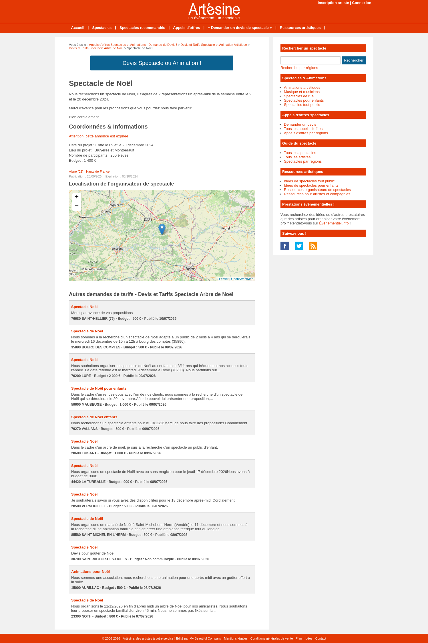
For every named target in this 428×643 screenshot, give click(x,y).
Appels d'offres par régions (306, 133)
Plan (299, 638)
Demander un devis (300, 124)
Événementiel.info (334, 223)
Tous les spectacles (300, 153)
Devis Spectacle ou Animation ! (161, 63)
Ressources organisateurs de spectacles (317, 190)
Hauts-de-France (98, 171)
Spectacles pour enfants (304, 100)
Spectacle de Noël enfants (94, 417)
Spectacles (102, 27)
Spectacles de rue (299, 96)
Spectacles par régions (303, 161)
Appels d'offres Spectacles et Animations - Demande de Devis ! (133, 44)
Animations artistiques (302, 87)
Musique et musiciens (302, 92)
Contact (320, 638)
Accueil (77, 27)
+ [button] (77, 197)
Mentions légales (236, 638)
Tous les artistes (297, 157)
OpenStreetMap (242, 279)
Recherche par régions (299, 68)
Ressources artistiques (300, 27)
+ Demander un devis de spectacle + (240, 27)
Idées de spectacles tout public (309, 181)
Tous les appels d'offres (303, 129)
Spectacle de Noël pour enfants (99, 388)
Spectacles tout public (302, 104)
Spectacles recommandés (142, 27)
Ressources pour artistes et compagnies (317, 194)
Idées (308, 638)
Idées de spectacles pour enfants (311, 185)
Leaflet (223, 279)
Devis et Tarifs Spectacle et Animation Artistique (214, 44)
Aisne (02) (76, 171)
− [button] (77, 206)
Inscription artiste (333, 3)
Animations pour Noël (90, 571)
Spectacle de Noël (87, 331)
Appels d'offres (186, 27)
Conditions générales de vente (271, 638)
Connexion (361, 3)
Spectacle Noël (84, 307)
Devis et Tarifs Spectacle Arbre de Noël (96, 48)
